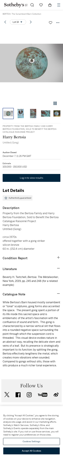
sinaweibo (56, 395)
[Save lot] (50, 22)
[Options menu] (18, 22)
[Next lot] (30, 22)
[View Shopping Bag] (50, 5)
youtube (42, 395)
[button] (31, 63)
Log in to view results (31, 177)
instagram (29, 394)
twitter (6, 394)
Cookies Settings (31, 441)
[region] (31, 431)
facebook (18, 394)
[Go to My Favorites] (41, 5)
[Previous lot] (5, 22)
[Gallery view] (55, 103)
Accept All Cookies (31, 450)
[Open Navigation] (58, 4)
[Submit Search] (32, 5)
